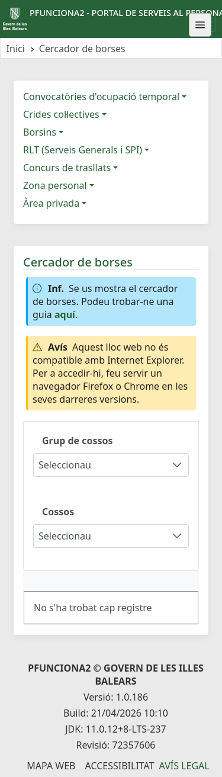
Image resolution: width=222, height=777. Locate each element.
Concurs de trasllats (67, 167)
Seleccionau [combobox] (64, 464)
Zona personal (55, 185)
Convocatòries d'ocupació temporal (101, 96)
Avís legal (184, 765)
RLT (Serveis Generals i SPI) (82, 149)
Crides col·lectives (61, 114)
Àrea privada (51, 203)
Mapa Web (51, 765)
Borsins (39, 132)
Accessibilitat (119, 765)
